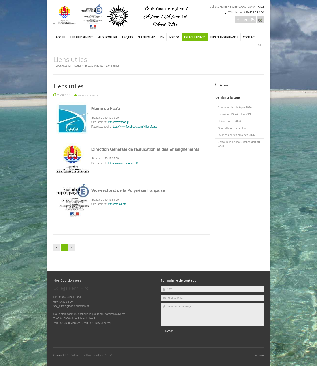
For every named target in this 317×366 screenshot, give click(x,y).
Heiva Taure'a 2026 (229, 121)
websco (259, 355)
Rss (252, 19)
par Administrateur (88, 95)
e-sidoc (174, 37)
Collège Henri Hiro (81, 355)
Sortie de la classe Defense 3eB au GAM (239, 144)
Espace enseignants (224, 37)
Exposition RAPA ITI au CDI (234, 114)
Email (245, 19)
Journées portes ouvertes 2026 (236, 135)
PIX (162, 37)
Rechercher (260, 45)
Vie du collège (107, 37)
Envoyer (168, 331)
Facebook (238, 19)
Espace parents (195, 37)
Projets (127, 37)
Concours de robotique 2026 (235, 107)
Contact (249, 37)
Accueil (61, 37)
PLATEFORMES (147, 37)
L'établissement (81, 37)
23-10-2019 (63, 95)
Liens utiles (68, 86)
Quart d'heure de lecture (232, 128)
